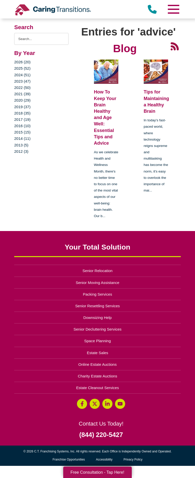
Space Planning (97, 341)
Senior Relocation (97, 271)
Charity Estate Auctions (97, 376)
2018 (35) (22, 113)
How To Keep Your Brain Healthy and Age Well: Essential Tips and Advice (105, 117)
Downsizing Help (97, 317)
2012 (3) (21, 151)
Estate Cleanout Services (97, 388)
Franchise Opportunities (70, 459)
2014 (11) (22, 138)
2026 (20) (22, 62)
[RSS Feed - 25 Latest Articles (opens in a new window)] (175, 46)
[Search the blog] (41, 39)
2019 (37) (22, 107)
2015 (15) (22, 132)
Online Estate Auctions (97, 364)
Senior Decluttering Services (97, 329)
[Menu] (173, 9)
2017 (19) (22, 119)
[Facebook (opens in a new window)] (82, 404)
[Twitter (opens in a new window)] (95, 404)
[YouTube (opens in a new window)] (120, 404)
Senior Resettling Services (97, 306)
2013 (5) (21, 145)
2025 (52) (22, 68)
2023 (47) (22, 81)
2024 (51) (22, 75)
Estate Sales (97, 353)
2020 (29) (22, 100)
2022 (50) (22, 87)
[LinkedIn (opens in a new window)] (107, 404)
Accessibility (104, 459)
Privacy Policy (132, 459)
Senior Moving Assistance (97, 282)
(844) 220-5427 (101, 435)
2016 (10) (22, 126)
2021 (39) (22, 94)
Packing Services (97, 294)
